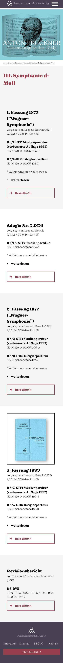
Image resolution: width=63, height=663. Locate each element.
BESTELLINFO (31, 651)
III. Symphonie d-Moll (45, 63)
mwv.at (6, 63)
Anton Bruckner (16, 63)
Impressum (9, 643)
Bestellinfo (23, 193)
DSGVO (39, 643)
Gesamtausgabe (30, 63)
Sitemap (24, 643)
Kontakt (53, 643)
